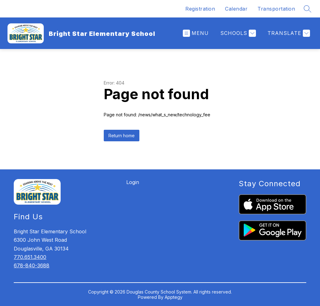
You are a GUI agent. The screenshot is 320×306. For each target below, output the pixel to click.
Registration (200, 9)
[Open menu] (196, 33)
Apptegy (173, 297)
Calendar (236, 9)
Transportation (276, 9)
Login (132, 182)
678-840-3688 (31, 265)
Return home (121, 135)
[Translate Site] (288, 33)
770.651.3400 (30, 257)
